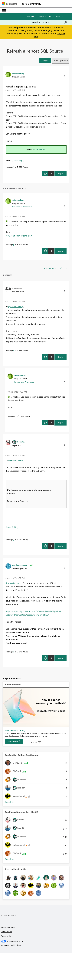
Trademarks (6, 936)
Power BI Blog (12, 527)
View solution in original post (19, 235)
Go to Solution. (40, 149)
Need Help (18, 160)
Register (30, 16)
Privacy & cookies (8, 927)
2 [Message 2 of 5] (13, 652)
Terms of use (6, 931)
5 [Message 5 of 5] (13, 244)
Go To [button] (58, 16)
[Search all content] (49, 22)
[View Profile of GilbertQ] (21, 441)
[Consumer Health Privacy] (36, 945)
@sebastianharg (15, 306)
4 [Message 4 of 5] (13, 350)
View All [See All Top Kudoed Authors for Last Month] (9, 859)
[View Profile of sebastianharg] (18, 73)
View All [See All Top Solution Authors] (9, 802)
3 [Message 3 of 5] (13, 539)
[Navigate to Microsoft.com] (9, 3)
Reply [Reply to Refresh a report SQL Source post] (60, 173)
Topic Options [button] (59, 60)
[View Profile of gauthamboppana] (19, 565)
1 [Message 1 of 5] (13, 167)
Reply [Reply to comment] (60, 251)
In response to (22, 207)
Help (49, 16)
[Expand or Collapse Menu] (4, 10)
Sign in (41, 16)
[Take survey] (14, 741)
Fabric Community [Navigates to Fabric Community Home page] (31, 3)
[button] (45, 60)
